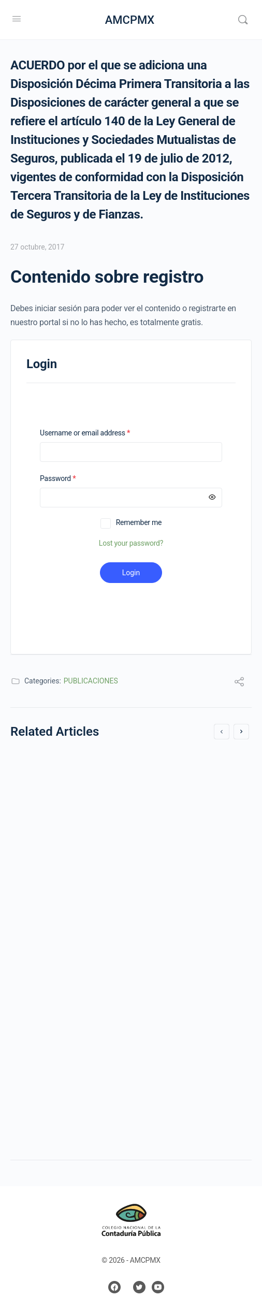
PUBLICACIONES (91, 681)
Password (71, 479)
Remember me (139, 522)
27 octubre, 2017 (37, 247)
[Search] (243, 19)
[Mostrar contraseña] (212, 497)
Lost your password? (131, 543)
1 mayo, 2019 (46, 1025)
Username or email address (98, 433)
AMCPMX (130, 19)
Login (131, 572)
